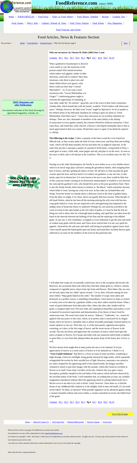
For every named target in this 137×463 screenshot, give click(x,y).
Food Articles (32, 43)
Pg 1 (61, 58)
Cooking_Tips (118, 17)
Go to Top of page (120, 414)
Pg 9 (105, 58)
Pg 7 (94, 58)
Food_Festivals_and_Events (68, 30)
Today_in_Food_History (62, 17)
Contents (53, 58)
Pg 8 (100, 58)
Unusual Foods (46, 43)
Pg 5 (83, 58)
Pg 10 (111, 58)
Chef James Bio (58, 422)
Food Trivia (43, 17)
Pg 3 (72, 58)
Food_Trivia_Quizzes (79, 23)
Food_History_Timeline (87, 17)
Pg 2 (66, 58)
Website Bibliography (75, 422)
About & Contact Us (41, 422)
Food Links (107, 422)
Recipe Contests (93, 422)
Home (22, 43)
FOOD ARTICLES (26, 17)
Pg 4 (77, 58)
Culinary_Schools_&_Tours (54, 23)
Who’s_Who (32, 23)
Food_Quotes (17, 23)
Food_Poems (98, 23)
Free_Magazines (115, 23)
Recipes (105, 17)
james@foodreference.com (53, 433)
